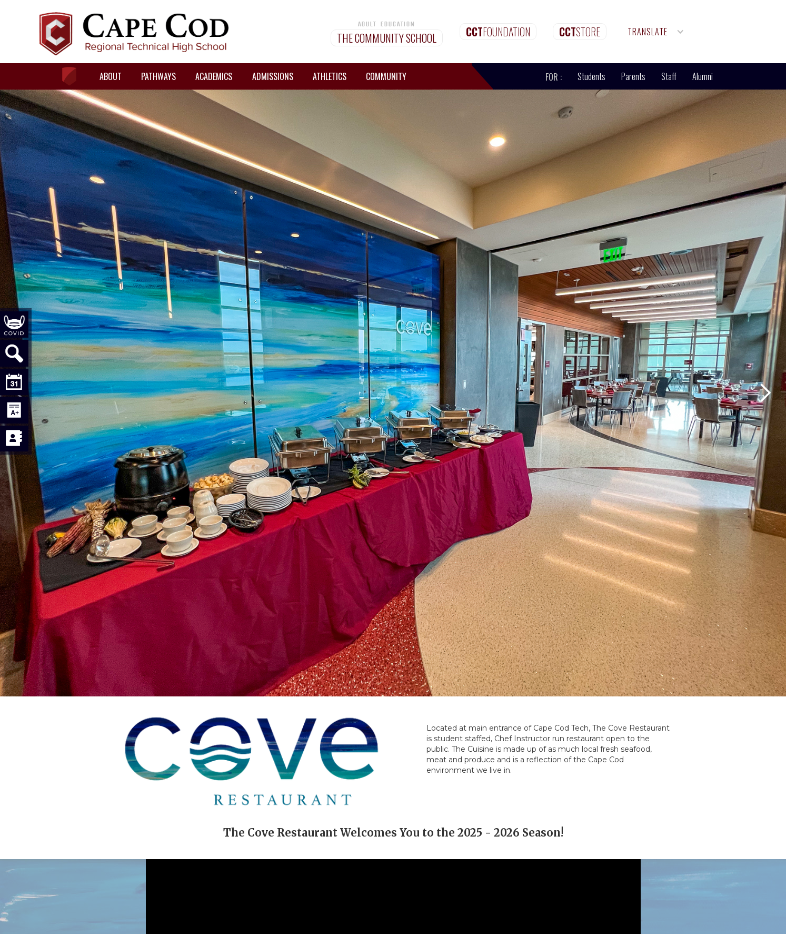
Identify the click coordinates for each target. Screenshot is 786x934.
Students (591, 76)
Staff (668, 76)
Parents (633, 76)
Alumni (702, 76)
